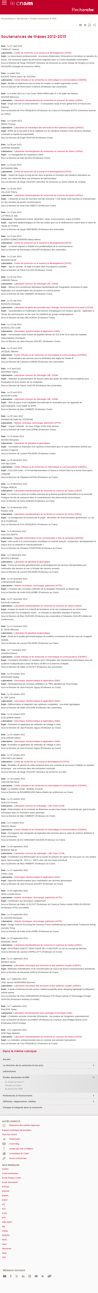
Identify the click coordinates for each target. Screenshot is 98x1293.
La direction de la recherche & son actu (23, 1065)
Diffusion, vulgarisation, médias (19, 1101)
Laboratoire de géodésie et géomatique (32, 443)
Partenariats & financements (17, 1095)
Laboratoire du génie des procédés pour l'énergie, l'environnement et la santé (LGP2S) (53, 307)
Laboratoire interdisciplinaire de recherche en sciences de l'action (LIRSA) (48, 490)
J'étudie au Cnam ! (13, 1085)
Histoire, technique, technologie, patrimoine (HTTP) (37, 423)
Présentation (7, 18)
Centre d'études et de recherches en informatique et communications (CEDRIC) (50, 785)
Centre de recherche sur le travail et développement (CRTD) (41, 761)
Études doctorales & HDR (43, 18)
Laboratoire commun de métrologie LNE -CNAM (36, 284)
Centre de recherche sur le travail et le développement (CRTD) (43, 53)
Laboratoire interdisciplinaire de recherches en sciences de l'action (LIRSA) (48, 100)
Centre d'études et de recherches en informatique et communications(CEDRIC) (50, 80)
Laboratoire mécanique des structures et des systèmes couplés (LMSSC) (47, 965)
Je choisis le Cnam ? (14, 1082)
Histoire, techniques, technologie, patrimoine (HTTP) (38, 585)
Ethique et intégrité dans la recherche (22, 1107)
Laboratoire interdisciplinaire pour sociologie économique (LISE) (43, 1013)
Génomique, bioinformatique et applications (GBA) (37, 331)
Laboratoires (9, 1071)
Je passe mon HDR (14, 1089)
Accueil (6, 1059)
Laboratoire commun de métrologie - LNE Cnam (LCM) (39, 806)
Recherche (22, 18)
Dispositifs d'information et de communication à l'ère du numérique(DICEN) (48, 538)
